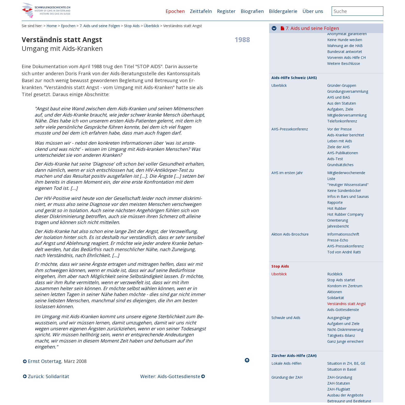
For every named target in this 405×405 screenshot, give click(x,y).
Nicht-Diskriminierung (345, 142)
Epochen (175, 11)
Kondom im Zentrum (344, 99)
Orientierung (337, 33)
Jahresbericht (338, 39)
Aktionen (334, 105)
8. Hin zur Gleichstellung (313, 399)
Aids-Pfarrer (281, 314)
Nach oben (247, 360)
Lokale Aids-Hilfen (286, 176)
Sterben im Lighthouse (290, 303)
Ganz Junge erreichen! (345, 154)
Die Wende (336, 263)
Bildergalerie (283, 11)
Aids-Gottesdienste (343, 122)
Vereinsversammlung (344, 234)
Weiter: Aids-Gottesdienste (170, 376)
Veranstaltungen (340, 246)
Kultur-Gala (280, 297)
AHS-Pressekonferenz (345, 59)
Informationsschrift (343, 47)
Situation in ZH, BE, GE (346, 176)
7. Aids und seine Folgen (100, 25)
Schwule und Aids (285, 131)
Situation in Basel (341, 182)
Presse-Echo (337, 53)
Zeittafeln (201, 11)
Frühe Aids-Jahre (285, 292)
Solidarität (335, 110)
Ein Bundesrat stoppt (289, 357)
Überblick (151, 25)
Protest (277, 362)
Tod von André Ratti (344, 65)
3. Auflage (279, 368)
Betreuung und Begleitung (349, 214)
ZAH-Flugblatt (338, 202)
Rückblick (334, 87)
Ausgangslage (339, 130)
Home (51, 25)
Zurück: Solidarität (48, 376)
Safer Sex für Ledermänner (296, 338)
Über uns (312, 11)
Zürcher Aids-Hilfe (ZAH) (294, 169)
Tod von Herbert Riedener (293, 374)
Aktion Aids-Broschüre (290, 47)
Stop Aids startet (341, 93)
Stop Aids (132, 25)
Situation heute (340, 269)
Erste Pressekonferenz (346, 226)
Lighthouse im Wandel (290, 320)
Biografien (252, 11)
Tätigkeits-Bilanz (341, 148)
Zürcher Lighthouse (289, 284)
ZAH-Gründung (339, 190)
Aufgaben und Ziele (343, 136)
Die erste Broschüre (288, 345)
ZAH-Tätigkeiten (285, 234)
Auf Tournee (337, 252)
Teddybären (281, 309)
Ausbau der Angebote (345, 208)
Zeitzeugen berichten (344, 257)
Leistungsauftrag (285, 326)
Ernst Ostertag (44, 361)
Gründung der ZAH (286, 190)
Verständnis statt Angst (346, 116)
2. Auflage (279, 351)
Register (226, 11)
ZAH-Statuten (338, 196)
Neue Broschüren (286, 379)
